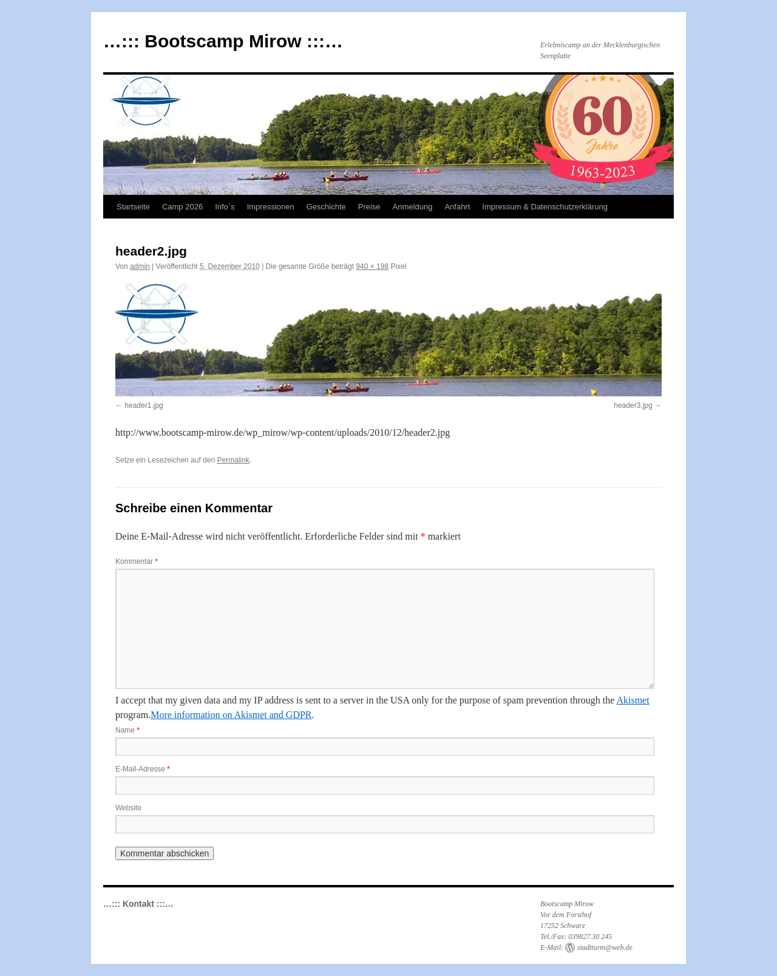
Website (128, 808)
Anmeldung (413, 206)
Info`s (225, 206)
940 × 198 (372, 266)
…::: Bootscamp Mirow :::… (223, 41)
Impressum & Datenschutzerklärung (545, 206)
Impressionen (270, 206)
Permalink (233, 460)
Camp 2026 (182, 206)
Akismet (632, 700)
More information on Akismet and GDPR (231, 715)
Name (127, 730)
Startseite (133, 206)
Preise (369, 206)
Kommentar (136, 561)
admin (140, 266)
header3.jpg (633, 405)
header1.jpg (143, 405)
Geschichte (326, 206)
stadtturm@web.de (605, 947)
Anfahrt (457, 206)
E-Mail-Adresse (142, 769)
